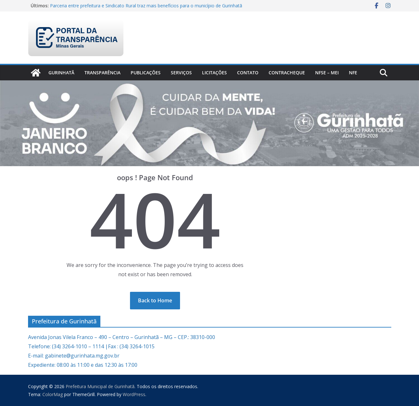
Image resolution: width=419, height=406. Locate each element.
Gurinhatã (61, 73)
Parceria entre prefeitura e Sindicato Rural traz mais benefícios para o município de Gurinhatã (146, 6)
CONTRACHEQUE (287, 73)
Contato (247, 73)
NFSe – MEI (327, 73)
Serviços (181, 73)
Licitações (214, 73)
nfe (353, 73)
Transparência (102, 73)
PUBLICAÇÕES (146, 73)
